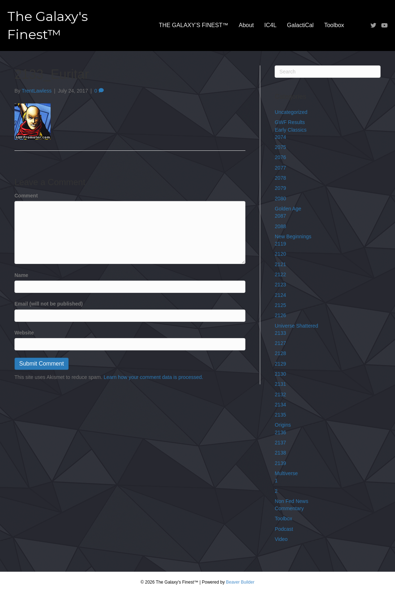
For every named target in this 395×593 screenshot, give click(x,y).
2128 (280, 353)
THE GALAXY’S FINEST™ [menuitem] (193, 25)
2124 (280, 295)
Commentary (289, 508)
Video (281, 539)
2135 (280, 415)
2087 (280, 216)
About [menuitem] (246, 25)
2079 (280, 188)
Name (21, 275)
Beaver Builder (240, 582)
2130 (280, 374)
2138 (280, 453)
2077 (280, 168)
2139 (280, 463)
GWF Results (290, 122)
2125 (280, 305)
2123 (280, 284)
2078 (280, 178)
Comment (26, 196)
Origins (283, 425)
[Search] (328, 71)
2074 (280, 137)
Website (24, 333)
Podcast (284, 529)
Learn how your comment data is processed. (153, 377)
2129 (280, 364)
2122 (280, 274)
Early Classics (290, 130)
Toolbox (283, 518)
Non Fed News (291, 501)
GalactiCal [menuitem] (300, 25)
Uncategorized (291, 112)
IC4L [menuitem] (270, 25)
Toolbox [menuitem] (334, 25)
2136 (280, 432)
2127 (280, 343)
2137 (280, 442)
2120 (280, 254)
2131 (280, 384)
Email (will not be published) (48, 304)
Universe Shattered (296, 326)
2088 (280, 226)
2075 (280, 147)
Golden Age (288, 209)
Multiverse (286, 473)
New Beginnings (293, 236)
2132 (280, 394)
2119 (280, 244)
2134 (280, 405)
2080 (280, 198)
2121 (280, 264)
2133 (280, 333)
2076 (280, 157)
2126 (280, 315)
